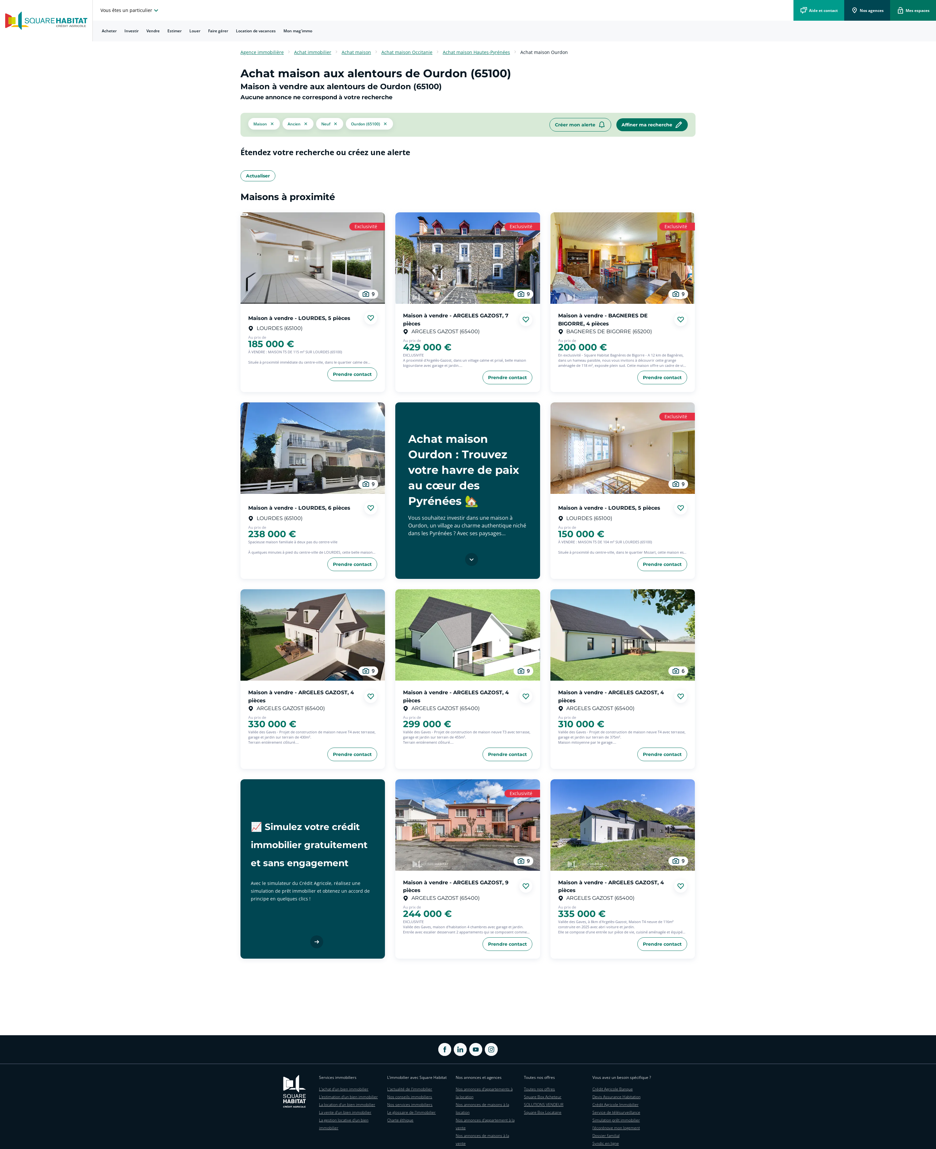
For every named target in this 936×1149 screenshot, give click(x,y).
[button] (264, 125)
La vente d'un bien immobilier (345, 1112)
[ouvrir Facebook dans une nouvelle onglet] (444, 1049)
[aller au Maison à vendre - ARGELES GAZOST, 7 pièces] (467, 258)
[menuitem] (109, 31)
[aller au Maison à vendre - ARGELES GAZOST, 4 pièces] (312, 635)
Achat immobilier (312, 52)
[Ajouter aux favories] (370, 318)
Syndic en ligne (605, 1143)
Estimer (174, 31)
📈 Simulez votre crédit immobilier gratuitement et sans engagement (309, 844)
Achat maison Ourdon (544, 52)
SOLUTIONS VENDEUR (543, 1104)
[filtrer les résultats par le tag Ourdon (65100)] (369, 125)
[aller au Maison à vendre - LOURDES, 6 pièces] (312, 448)
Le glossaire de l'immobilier (411, 1112)
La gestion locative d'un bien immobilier (343, 1124)
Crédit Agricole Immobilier (615, 1104)
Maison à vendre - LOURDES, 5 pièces (299, 318)
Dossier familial (606, 1135)
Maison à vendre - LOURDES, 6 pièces (299, 508)
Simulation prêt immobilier (616, 1120)
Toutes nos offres (539, 1089)
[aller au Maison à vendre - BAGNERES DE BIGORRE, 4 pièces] (622, 258)
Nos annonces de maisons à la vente (482, 1139)
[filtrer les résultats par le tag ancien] (298, 124)
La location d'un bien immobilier (347, 1104)
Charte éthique (400, 1120)
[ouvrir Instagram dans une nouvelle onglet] (491, 1049)
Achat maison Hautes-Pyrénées (476, 52)
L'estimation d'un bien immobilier (348, 1097)
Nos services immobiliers (409, 1104)
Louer (194, 31)
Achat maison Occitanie (406, 52)
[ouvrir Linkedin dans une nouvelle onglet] (460, 1049)
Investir (131, 31)
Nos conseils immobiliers (409, 1097)
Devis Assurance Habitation (616, 1097)
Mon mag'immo (297, 31)
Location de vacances (256, 31)
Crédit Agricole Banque (612, 1089)
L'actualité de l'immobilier (409, 1089)
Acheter (109, 31)
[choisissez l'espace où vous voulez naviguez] (130, 10)
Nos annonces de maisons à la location (482, 1108)
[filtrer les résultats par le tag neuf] (329, 124)
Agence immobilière (262, 52)
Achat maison (356, 52)
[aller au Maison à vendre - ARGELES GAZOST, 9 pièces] (467, 825)
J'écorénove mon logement (616, 1128)
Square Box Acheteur (542, 1097)
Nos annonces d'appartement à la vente (485, 1124)
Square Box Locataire (542, 1112)
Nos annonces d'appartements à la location (484, 1093)
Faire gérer (218, 31)
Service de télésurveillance (616, 1112)
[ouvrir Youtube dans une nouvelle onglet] (475, 1049)
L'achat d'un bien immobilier (343, 1089)
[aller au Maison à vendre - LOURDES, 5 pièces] (312, 258)
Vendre (153, 31)
